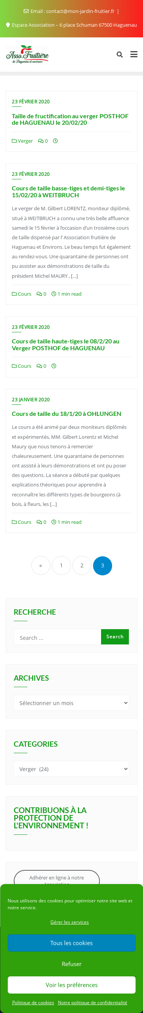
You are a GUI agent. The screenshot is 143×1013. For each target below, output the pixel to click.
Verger (22, 140)
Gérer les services (69, 922)
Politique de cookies (33, 1002)
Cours (21, 293)
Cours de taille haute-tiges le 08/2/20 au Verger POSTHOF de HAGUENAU (65, 344)
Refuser (72, 964)
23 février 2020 (31, 101)
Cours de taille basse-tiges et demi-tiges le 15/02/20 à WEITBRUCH (68, 191)
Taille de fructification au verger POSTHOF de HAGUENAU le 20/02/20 (70, 119)
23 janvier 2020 (31, 399)
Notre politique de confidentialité (92, 1002)
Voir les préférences (72, 985)
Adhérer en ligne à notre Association (56, 881)
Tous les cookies (71, 943)
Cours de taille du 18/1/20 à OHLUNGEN (66, 413)
